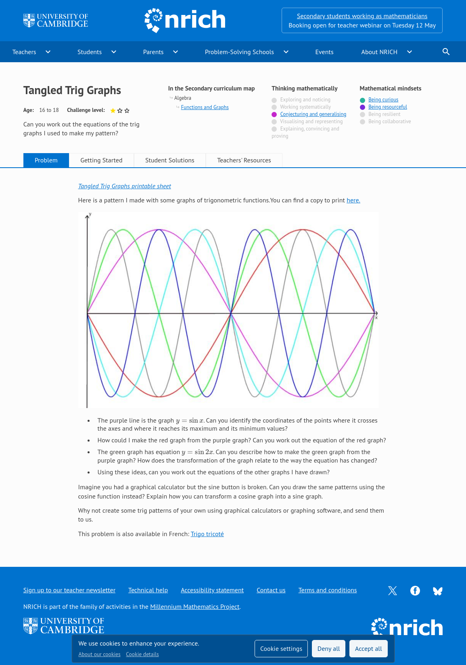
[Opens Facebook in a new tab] (415, 590)
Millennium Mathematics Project (194, 606)
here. (353, 200)
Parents (153, 52)
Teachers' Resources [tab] (244, 160)
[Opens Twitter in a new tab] (392, 590)
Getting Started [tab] (101, 160)
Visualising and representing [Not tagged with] (311, 121)
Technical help (148, 590)
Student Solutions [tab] (169, 160)
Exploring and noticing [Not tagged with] (305, 99)
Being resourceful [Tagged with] (387, 106)
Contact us (271, 590)
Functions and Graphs (205, 107)
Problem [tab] (46, 160)
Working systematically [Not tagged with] (305, 106)
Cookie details (142, 654)
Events (324, 52)
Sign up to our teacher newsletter (69, 590)
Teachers (24, 52)
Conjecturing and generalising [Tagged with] (313, 114)
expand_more (48, 52)
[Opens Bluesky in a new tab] (438, 590)
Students (89, 52)
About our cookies (100, 654)
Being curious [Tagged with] (383, 99)
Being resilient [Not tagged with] (384, 114)
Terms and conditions (328, 590)
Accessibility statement (212, 590)
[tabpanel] (233, 359)
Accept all (368, 648)
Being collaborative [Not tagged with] (389, 121)
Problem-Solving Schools (239, 52)
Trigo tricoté (207, 534)
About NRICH (380, 52)
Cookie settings (281, 648)
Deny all (329, 648)
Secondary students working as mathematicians (362, 16)
